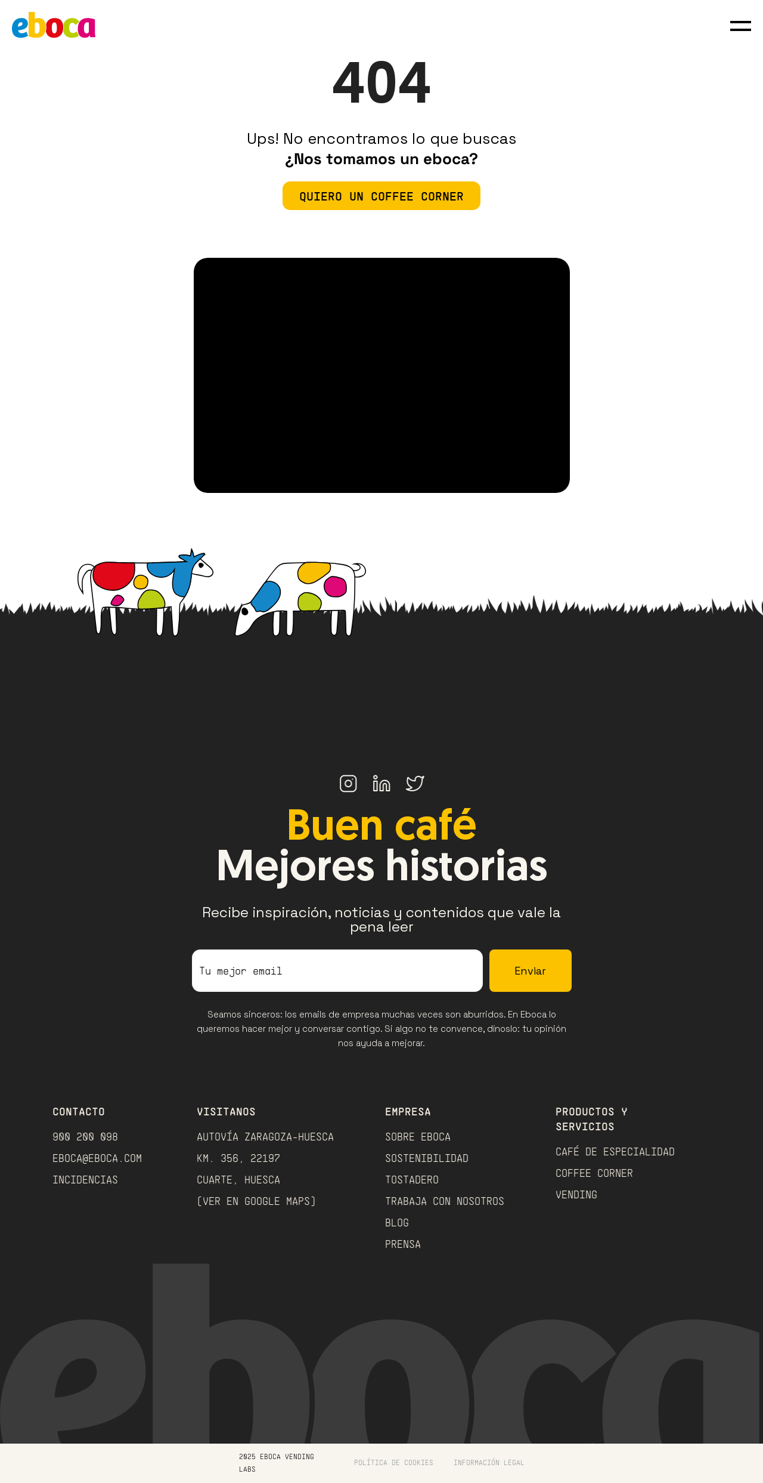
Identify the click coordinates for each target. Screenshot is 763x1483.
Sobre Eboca (418, 1136)
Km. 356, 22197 (238, 1157)
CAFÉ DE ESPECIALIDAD (615, 1151)
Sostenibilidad (427, 1157)
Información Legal (489, 1462)
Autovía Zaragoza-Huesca (265, 1136)
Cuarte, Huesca (238, 1179)
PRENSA (403, 1243)
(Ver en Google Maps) (256, 1200)
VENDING (576, 1194)
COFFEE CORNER (594, 1172)
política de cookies (393, 1462)
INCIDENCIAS (85, 1179)
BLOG (397, 1222)
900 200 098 (85, 1136)
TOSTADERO (412, 1179)
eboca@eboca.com (97, 1157)
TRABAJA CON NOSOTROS (444, 1200)
